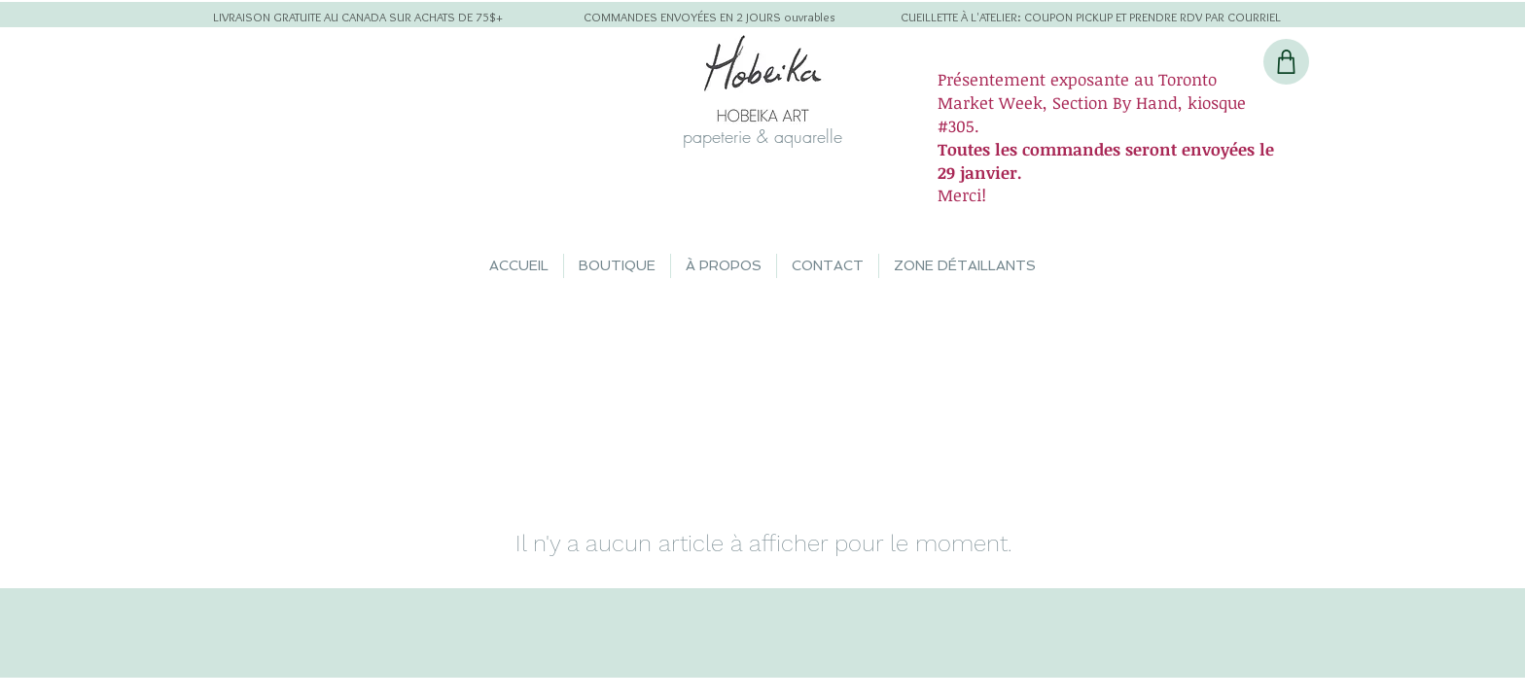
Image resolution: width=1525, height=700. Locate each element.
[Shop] (1286, 62)
